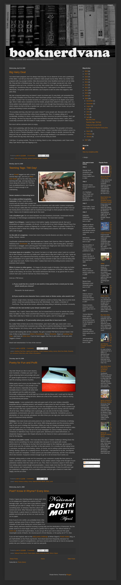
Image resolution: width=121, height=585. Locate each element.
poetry (47, 481)
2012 (86, 87)
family (16, 481)
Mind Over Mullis (62, 351)
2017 (86, 74)
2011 (86, 90)
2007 (86, 140)
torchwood (15, 353)
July (87, 109)
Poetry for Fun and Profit (23, 362)
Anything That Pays (20, 351)
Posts (86, 462)
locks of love (18, 158)
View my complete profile (90, 152)
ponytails (44, 158)
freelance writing (47, 351)
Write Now (26, 336)
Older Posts (71, 559)
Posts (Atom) (22, 562)
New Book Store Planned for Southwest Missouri (106, 369)
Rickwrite (53, 334)
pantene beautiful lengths (35, 158)
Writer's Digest (54, 553)
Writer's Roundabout (37, 334)
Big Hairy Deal (17, 72)
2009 (86, 96)
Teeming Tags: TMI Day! (23, 167)
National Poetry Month (39, 481)
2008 (86, 98)
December (89, 101)
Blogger (68, 574)
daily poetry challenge (40, 536)
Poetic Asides (64, 536)
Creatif (16, 174)
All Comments (89, 466)
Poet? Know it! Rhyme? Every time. (29, 491)
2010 (86, 93)
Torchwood (23, 244)
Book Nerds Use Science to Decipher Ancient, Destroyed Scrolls (106, 199)
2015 (86, 79)
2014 (86, 82)
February (89, 134)
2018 (86, 71)
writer (27, 353)
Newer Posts (14, 559)
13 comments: (31, 155)
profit (51, 481)
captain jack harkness (32, 351)
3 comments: (30, 478)
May (87, 114)
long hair (24, 158)
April (88, 117)
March (88, 131)
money (30, 481)
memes (55, 351)
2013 (86, 85)
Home (43, 559)
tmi (11, 353)
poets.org (12, 531)
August (88, 106)
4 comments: (30, 348)
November (89, 103)
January (89, 136)
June (88, 112)
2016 (86, 77)
